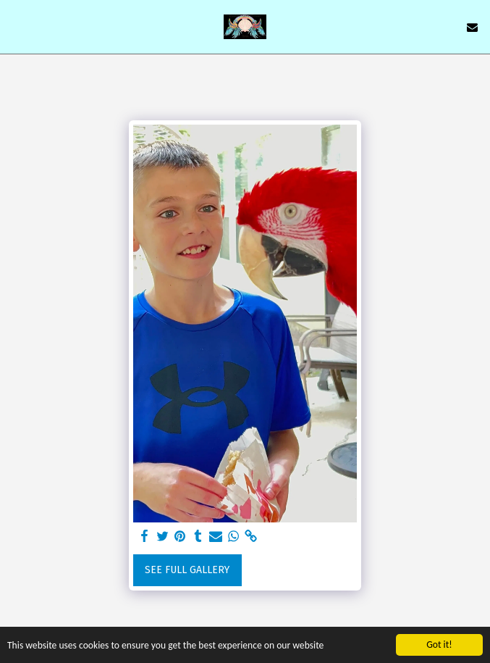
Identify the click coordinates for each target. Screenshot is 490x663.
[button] (16, 27)
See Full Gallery (187, 570)
